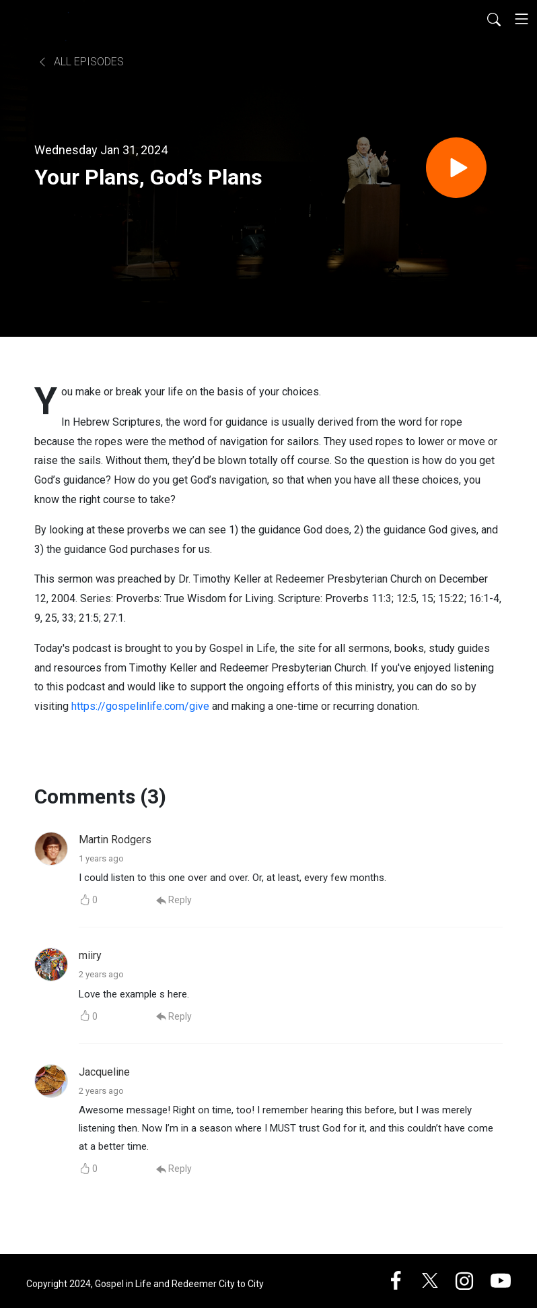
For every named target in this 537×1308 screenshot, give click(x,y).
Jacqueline (104, 1072)
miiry (90, 955)
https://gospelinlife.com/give (140, 706)
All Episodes (80, 61)
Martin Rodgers (115, 839)
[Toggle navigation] (521, 19)
